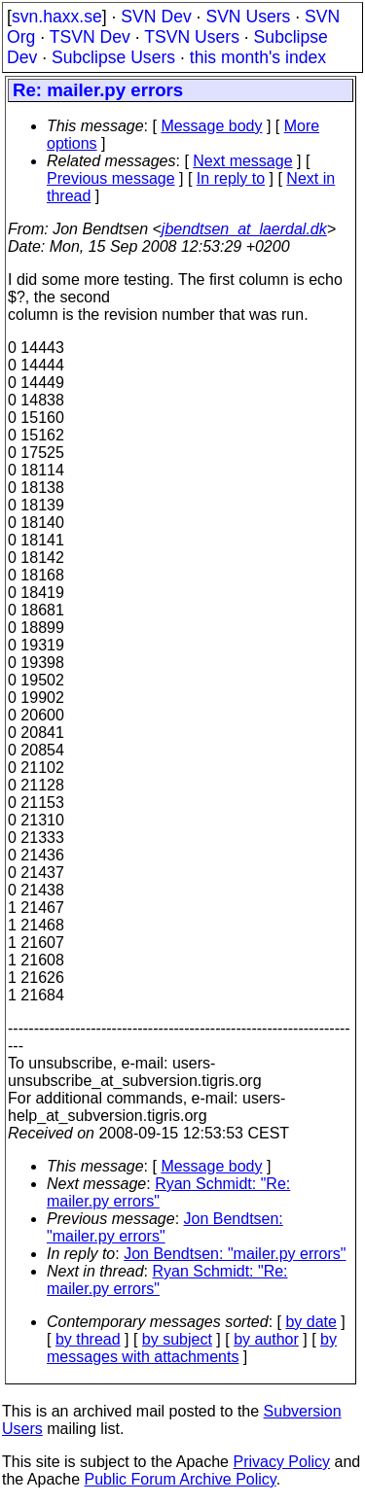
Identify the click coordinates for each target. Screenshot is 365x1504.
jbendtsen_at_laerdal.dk (244, 229)
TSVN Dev (90, 37)
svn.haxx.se (57, 16)
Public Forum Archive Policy (180, 1479)
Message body (211, 126)
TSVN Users (191, 37)
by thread (88, 1339)
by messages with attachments (192, 1348)
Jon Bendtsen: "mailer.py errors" (165, 1227)
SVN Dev (156, 16)
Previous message (111, 178)
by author (266, 1339)
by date (310, 1321)
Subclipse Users (113, 57)
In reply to (231, 178)
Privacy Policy (281, 1461)
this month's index (258, 57)
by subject (177, 1339)
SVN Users (247, 16)
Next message (242, 161)
